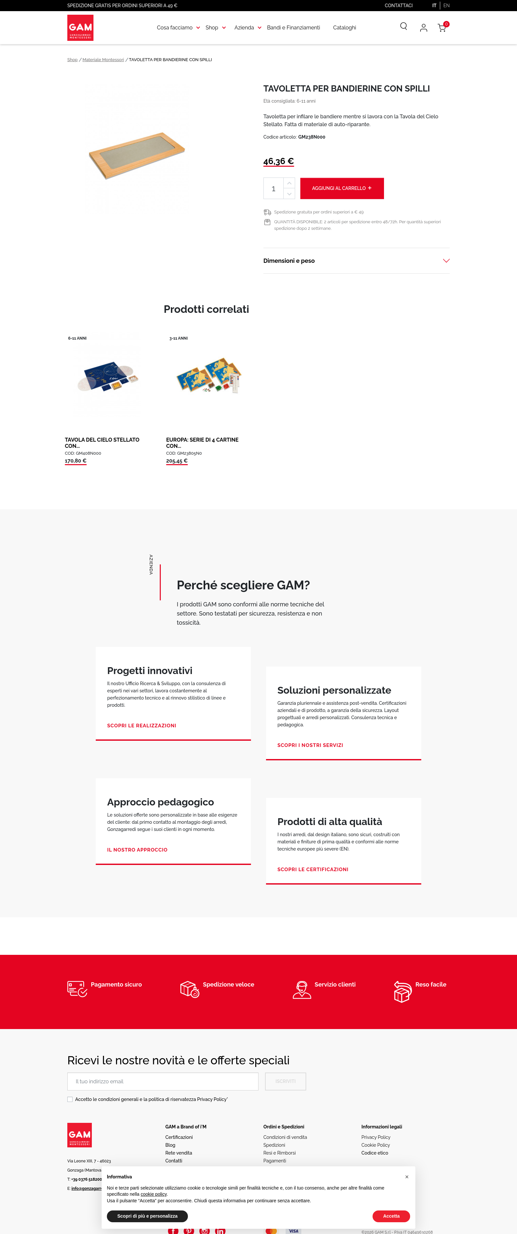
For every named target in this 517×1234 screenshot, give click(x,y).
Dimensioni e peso (289, 260)
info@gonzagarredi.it (91, 1188)
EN (446, 5)
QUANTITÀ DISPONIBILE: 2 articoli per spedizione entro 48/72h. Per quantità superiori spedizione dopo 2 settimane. (357, 225)
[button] (407, 1177)
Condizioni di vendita (285, 1137)
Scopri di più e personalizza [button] (147, 1216)
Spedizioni (274, 1145)
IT (434, 5)
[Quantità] (273, 188)
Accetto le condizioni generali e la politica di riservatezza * (151, 1099)
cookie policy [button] (154, 1194)
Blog (170, 1145)
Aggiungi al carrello (342, 188)
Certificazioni (179, 1137)
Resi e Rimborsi (279, 1153)
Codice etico (374, 1153)
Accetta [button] (391, 1216)
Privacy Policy (211, 1099)
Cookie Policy (375, 1145)
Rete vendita (178, 1153)
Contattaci (399, 5)
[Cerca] (399, 28)
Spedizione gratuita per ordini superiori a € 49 (319, 212)
